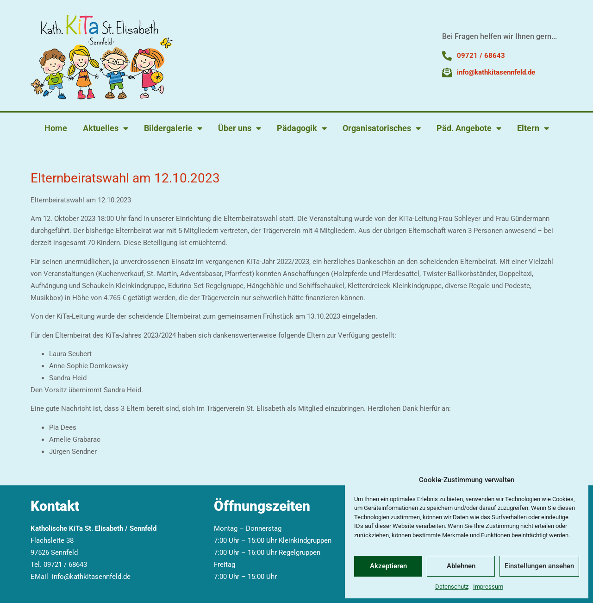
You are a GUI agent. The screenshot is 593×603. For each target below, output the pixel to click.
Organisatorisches (382, 128)
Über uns (239, 128)
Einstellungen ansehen (539, 566)
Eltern (533, 128)
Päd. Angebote (469, 128)
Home (55, 128)
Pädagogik (302, 128)
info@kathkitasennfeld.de (91, 576)
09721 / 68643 (65, 564)
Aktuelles (105, 128)
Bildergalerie (173, 128)
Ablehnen (461, 566)
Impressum (488, 586)
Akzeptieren (388, 566)
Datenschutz (451, 586)
